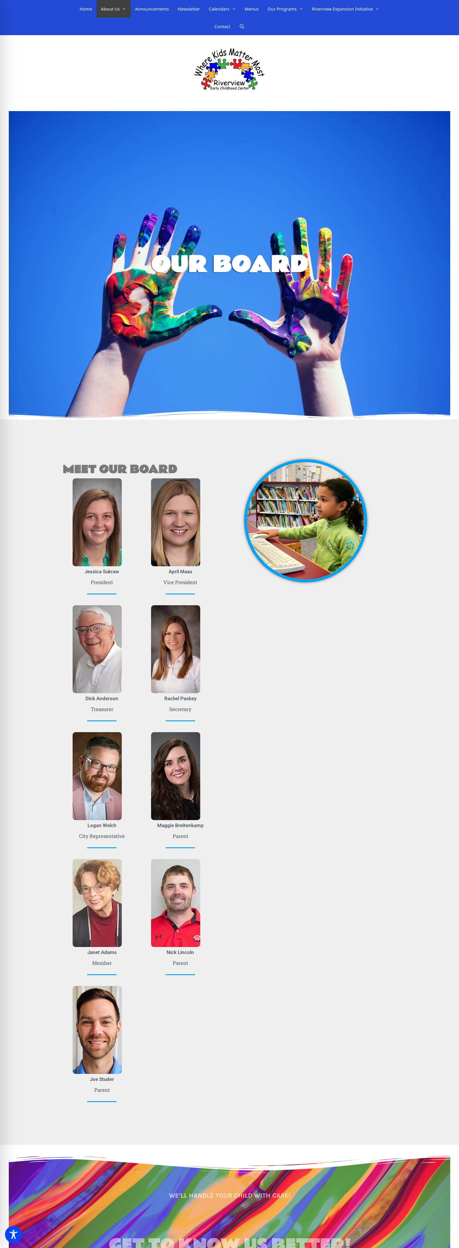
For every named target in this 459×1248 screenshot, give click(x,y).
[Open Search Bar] (242, 26)
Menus (252, 9)
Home (86, 9)
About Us (116, 9)
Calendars (224, 9)
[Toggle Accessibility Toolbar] (13, 1234)
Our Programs (288, 9)
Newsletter (189, 9)
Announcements (152, 9)
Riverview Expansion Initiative (348, 9)
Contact (222, 26)
